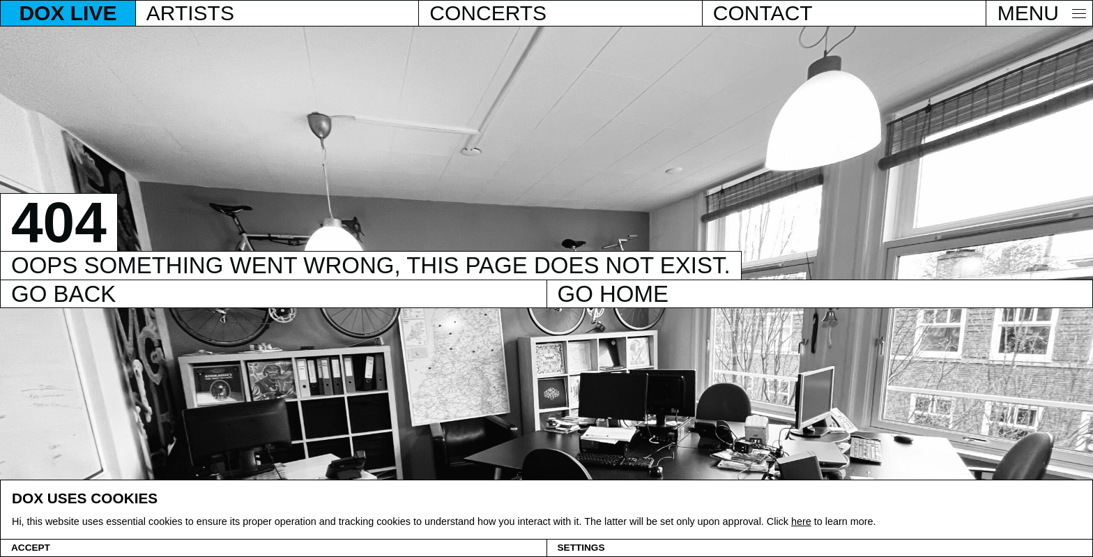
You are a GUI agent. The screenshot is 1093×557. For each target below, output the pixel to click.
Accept (30, 547)
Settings (581, 547)
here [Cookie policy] (801, 521)
